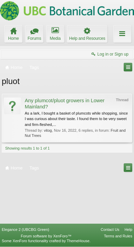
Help (128, 229)
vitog (48, 130)
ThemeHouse (78, 241)
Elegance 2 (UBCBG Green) (25, 229)
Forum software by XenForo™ (46, 236)
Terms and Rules (118, 236)
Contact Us (110, 229)
